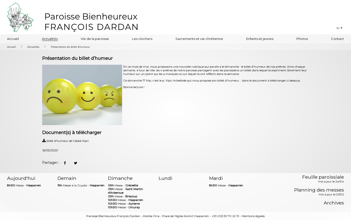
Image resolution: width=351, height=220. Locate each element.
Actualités (50, 39)
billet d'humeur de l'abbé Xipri (65, 141)
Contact (337, 39)
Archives (334, 203)
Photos (302, 39)
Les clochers (142, 39)
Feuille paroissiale (323, 179)
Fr (338, 28)
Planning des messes (319, 192)
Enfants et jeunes (259, 39)
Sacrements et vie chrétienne (199, 39)
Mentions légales (253, 216)
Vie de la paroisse (95, 39)
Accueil (13, 39)
